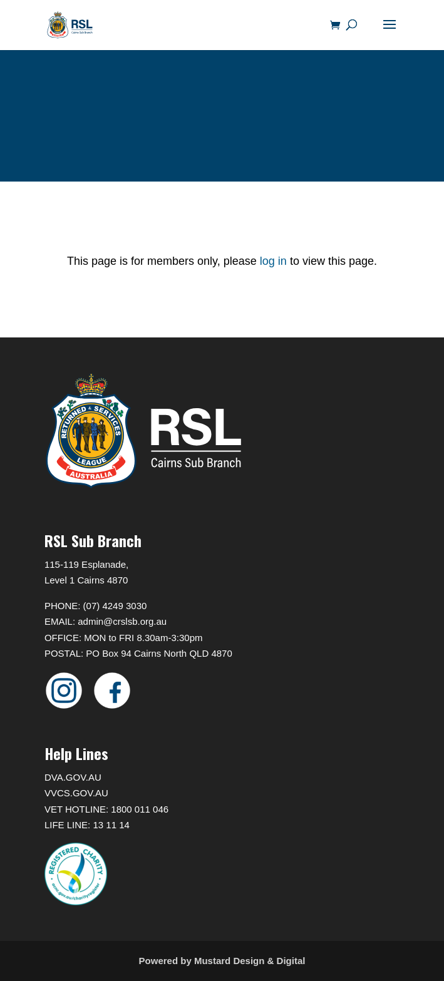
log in (272, 261)
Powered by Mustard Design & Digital (222, 960)
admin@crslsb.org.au (122, 621)
